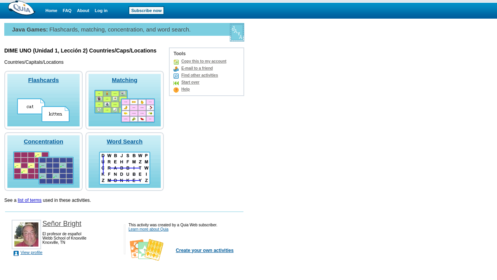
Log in (101, 10)
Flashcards (43, 80)
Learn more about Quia (149, 229)
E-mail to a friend (197, 68)
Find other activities (199, 75)
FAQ (67, 10)
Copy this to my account (203, 61)
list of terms (30, 200)
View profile (32, 252)
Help (185, 89)
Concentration (43, 141)
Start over (190, 82)
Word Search (124, 141)
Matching (124, 80)
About (83, 10)
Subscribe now (146, 10)
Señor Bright (61, 224)
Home (51, 10)
